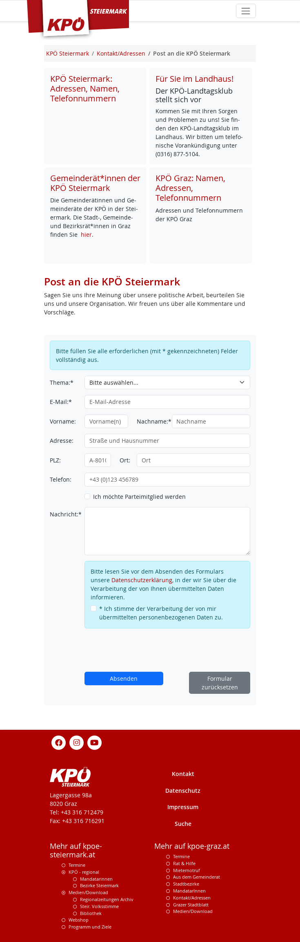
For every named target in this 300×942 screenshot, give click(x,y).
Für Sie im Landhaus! (194, 78)
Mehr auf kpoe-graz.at (191, 846)
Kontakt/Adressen (192, 898)
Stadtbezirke (186, 884)
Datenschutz (182, 790)
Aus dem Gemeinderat (196, 877)
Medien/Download (88, 892)
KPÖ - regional (84, 872)
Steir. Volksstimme (99, 906)
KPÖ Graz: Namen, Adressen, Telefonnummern (190, 188)
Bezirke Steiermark (99, 885)
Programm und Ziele (90, 927)
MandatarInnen (189, 891)
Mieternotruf (186, 870)
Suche (183, 824)
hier (86, 234)
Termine (77, 865)
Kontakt (183, 774)
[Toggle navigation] (246, 11)
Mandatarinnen (96, 879)
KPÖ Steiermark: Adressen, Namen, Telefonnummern (85, 88)
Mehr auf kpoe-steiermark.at (76, 850)
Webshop (79, 920)
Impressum (182, 807)
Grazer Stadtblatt (191, 905)
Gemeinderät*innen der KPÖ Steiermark (95, 183)
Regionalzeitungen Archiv (106, 899)
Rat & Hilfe (184, 863)
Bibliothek (91, 913)
